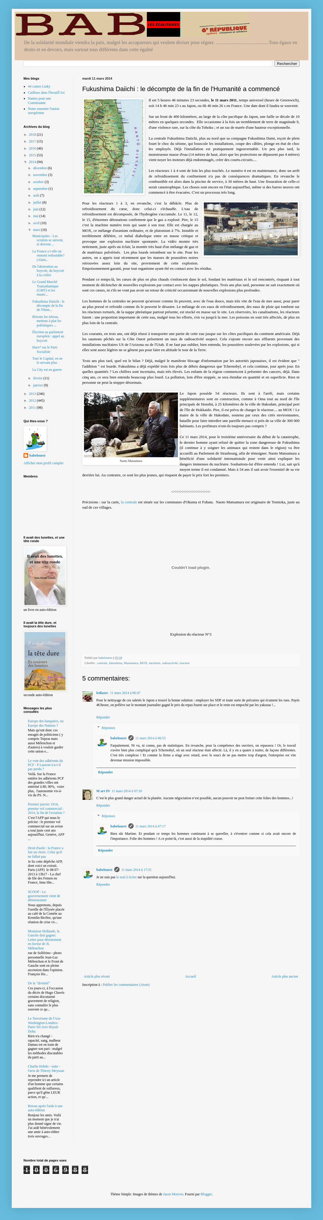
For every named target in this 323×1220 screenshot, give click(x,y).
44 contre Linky (39, 86)
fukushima (115, 663)
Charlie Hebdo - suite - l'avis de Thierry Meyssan (46, 1068)
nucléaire (155, 663)
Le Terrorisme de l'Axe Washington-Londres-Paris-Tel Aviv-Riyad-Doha (44, 1024)
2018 (33, 135)
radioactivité (170, 663)
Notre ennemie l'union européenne (43, 111)
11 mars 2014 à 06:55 (150, 738)
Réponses (108, 728)
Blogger (206, 1194)
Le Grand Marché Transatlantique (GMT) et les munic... (45, 288)
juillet (37, 202)
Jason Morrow (173, 1194)
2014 (33, 162)
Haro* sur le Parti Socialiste (44, 349)
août (36, 195)
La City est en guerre (47, 370)
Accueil (190, 976)
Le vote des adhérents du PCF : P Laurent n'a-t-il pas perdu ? (45, 765)
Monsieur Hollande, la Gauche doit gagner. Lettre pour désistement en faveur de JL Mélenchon (44, 939)
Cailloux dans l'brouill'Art (46, 93)
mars (37, 230)
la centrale (129, 502)
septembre (40, 189)
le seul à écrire (126, 877)
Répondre (103, 717)
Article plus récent (97, 976)
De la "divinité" (39, 983)
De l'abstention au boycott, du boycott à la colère (48, 270)
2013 (33, 394)
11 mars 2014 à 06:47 (125, 693)
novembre (40, 175)
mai (36, 216)
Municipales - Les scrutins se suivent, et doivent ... (47, 240)
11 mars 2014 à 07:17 (150, 826)
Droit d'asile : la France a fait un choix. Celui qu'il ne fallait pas (45, 852)
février (38, 378)
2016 (33, 148)
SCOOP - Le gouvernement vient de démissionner (44, 896)
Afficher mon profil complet (43, 463)
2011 (33, 407)
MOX (143, 663)
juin (36, 209)
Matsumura (131, 663)
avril (37, 223)
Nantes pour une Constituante (39, 100)
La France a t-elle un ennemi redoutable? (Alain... (48, 255)
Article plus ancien (284, 976)
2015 (33, 155)
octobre (39, 182)
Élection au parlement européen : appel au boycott (48, 336)
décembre (40, 168)
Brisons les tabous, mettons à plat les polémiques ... (46, 321)
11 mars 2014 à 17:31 (136, 870)
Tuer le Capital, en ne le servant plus (47, 360)
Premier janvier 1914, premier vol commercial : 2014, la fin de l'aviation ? (46, 808)
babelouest (118, 738)
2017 (33, 141)
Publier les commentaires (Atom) (126, 985)
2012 (33, 400)
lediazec (102, 693)
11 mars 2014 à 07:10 (127, 791)
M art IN (103, 791)
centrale (102, 663)
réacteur (184, 663)
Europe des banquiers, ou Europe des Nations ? (45, 723)
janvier (38, 385)
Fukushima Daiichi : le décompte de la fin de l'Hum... (48, 305)
